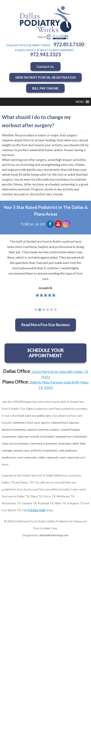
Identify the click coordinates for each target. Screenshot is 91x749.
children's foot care (26, 422)
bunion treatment (14, 429)
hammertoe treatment (71, 436)
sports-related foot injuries (60, 422)
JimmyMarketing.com (53, 535)
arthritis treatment (43, 450)
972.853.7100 (68, 44)
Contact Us (45, 66)
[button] (80, 102)
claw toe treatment (15, 443)
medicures (9, 457)
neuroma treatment (43, 443)
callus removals (48, 457)
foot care (24, 415)
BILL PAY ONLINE (45, 88)
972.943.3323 (45, 54)
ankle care (44, 415)
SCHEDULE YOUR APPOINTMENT (45, 352)
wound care (21, 450)
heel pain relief (68, 443)
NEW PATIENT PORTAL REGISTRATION (45, 77)
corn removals (27, 457)
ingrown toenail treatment (36, 436)
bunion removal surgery (43, 429)
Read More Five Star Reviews (45, 324)
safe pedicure (68, 450)
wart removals (70, 457)
